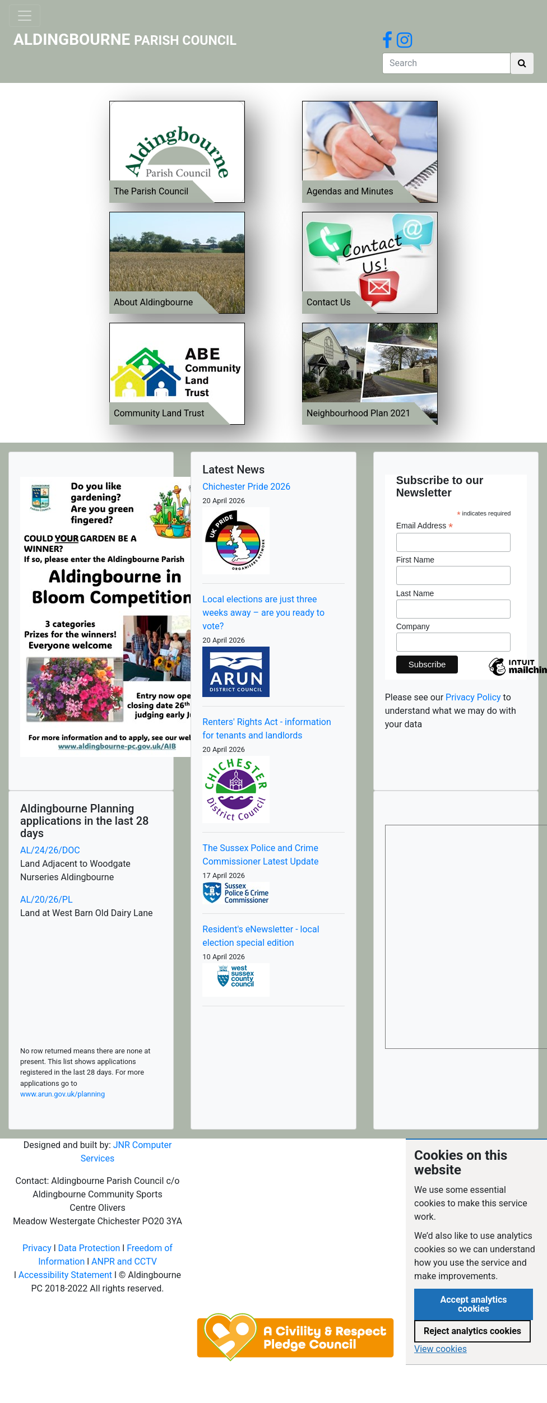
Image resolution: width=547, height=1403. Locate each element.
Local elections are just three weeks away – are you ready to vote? (263, 612)
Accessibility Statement (65, 1275)
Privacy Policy (473, 697)
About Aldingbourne (153, 302)
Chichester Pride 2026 (246, 486)
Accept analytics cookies (473, 1304)
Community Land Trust (159, 413)
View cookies (440, 1349)
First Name (415, 559)
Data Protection (89, 1248)
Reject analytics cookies (472, 1331)
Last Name (415, 593)
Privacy (37, 1248)
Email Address (424, 526)
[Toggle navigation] (24, 15)
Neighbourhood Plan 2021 (358, 413)
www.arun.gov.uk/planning (62, 1094)
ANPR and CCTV (124, 1261)
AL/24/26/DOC (50, 850)
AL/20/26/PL (46, 899)
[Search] (446, 63)
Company (413, 626)
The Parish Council (151, 191)
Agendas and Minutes (350, 191)
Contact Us (329, 302)
